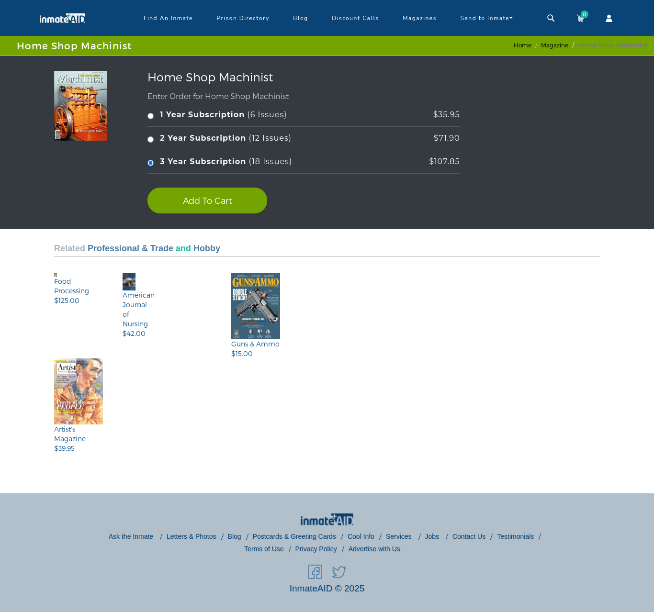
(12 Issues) (303, 138)
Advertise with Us (374, 549)
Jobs (433, 536)
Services (400, 536)
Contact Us (468, 536)
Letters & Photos (191, 536)
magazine (554, 45)
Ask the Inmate (132, 536)
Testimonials (515, 536)
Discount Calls (355, 18)
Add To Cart (207, 200)
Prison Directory (242, 18)
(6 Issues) (303, 115)
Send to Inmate (487, 17)
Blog (300, 18)
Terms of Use (263, 549)
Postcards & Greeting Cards (294, 536)
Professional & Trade (130, 248)
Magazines (420, 18)
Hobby (206, 248)
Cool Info (361, 536)
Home (522, 45)
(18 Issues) (303, 161)
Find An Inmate (168, 18)
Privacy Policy (316, 549)
